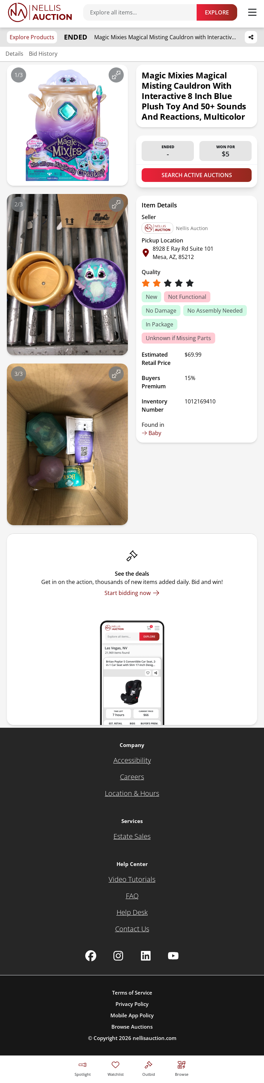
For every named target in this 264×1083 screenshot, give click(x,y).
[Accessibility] (132, 760)
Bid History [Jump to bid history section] (43, 53)
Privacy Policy (132, 1003)
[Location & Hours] (132, 793)
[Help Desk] (132, 912)
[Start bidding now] (132, 593)
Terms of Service (132, 992)
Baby (151, 433)
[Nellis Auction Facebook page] (90, 955)
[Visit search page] (181, 1067)
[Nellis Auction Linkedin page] (145, 955)
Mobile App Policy (132, 1015)
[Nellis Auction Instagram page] (118, 955)
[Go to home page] (40, 12)
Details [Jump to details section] (14, 53)
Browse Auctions (132, 1026)
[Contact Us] (132, 929)
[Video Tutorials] (132, 879)
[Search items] (143, 12)
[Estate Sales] (132, 836)
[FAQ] (132, 896)
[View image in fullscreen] (116, 75)
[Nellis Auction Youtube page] (173, 955)
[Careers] (132, 777)
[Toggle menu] (252, 12)
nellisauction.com (154, 1038)
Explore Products (32, 37)
